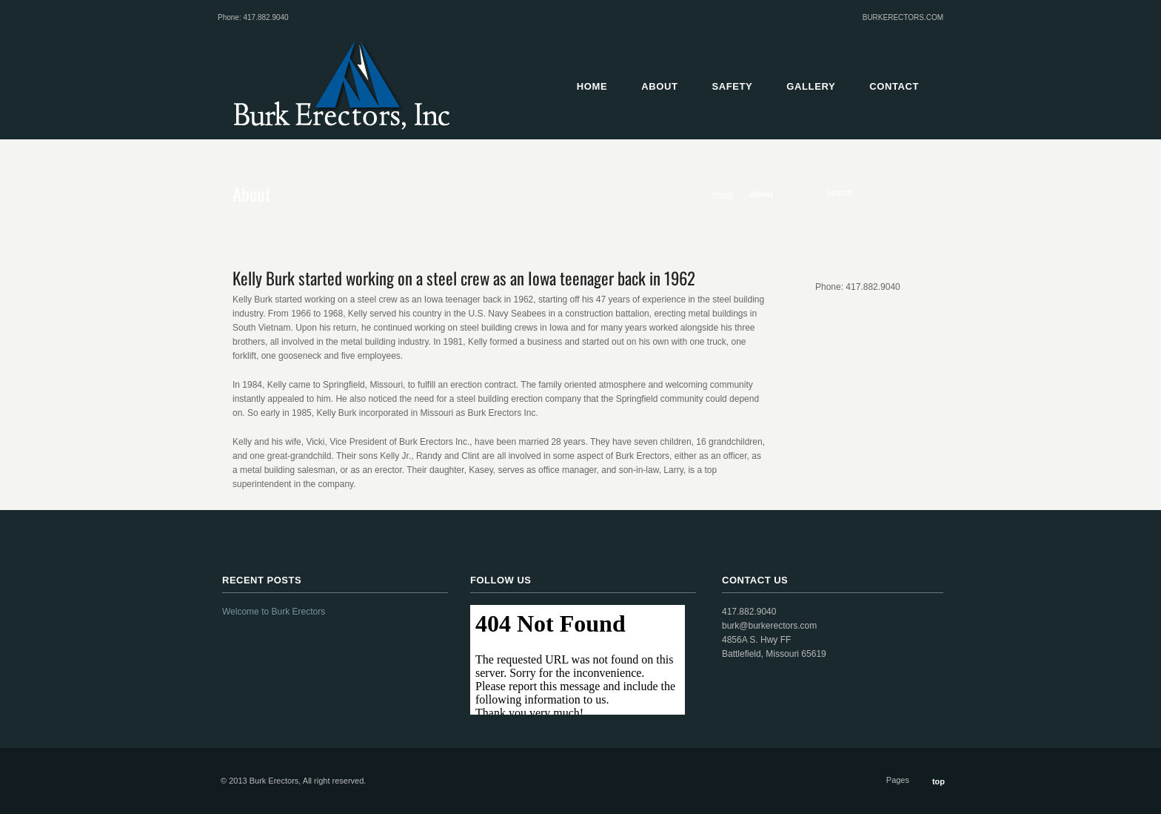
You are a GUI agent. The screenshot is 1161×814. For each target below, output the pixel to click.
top (938, 781)
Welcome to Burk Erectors (273, 611)
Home (723, 194)
